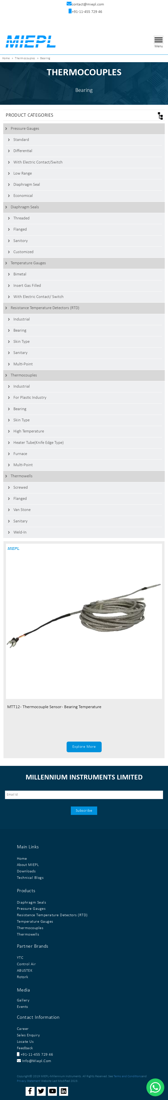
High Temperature (28, 431)
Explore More (84, 747)
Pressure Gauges (25, 129)
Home (6, 58)
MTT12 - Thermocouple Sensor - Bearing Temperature (54, 707)
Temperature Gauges (28, 263)
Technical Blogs (30, 878)
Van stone (22, 510)
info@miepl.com (34, 1061)
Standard (21, 140)
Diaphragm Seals (25, 207)
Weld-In (20, 532)
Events (22, 1007)
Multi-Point (23, 364)
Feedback (25, 1048)
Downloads (26, 871)
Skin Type (21, 342)
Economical (23, 196)
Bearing (19, 330)
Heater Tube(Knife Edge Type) (38, 443)
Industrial (21, 319)
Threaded (21, 218)
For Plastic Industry (29, 398)
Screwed (20, 487)
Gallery (23, 1000)
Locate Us (25, 1042)
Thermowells (22, 476)
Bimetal (19, 274)
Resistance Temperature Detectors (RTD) (45, 308)
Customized (23, 252)
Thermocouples (24, 375)
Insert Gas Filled (27, 286)
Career (23, 1029)
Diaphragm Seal (26, 185)
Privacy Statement (28, 1081)
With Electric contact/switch (38, 162)
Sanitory (20, 241)
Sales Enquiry (28, 1035)
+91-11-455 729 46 (35, 1055)
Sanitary (20, 353)
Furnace (20, 454)
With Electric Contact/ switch (38, 297)
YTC (20, 958)
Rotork (22, 977)
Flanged (20, 229)
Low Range (22, 173)
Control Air (26, 964)
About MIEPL (28, 865)
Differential (22, 151)
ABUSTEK (25, 971)
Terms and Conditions (128, 1076)
